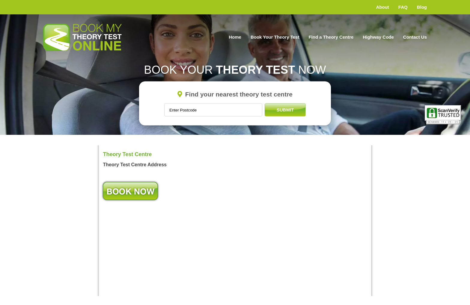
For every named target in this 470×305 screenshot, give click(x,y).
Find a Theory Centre (330, 37)
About (382, 7)
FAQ (403, 7)
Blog (422, 7)
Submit (285, 109)
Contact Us (415, 37)
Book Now (130, 191)
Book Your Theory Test (275, 37)
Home (235, 37)
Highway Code (378, 37)
